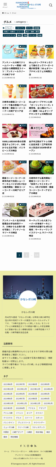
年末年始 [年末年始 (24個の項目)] (39, 432)
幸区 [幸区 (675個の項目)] (48, 432)
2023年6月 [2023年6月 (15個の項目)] (7, 384)
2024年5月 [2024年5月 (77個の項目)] (45, 393)
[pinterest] (31, 446)
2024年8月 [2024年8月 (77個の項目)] (32, 398)
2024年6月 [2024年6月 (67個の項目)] (7, 398)
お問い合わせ (34, 451)
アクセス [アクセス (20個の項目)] (31, 408)
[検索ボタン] (51, 5)
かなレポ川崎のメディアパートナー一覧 (28, 458)
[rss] (35, 446)
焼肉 (19, 35)
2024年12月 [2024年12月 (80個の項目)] (35, 403)
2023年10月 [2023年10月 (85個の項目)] (8, 389)
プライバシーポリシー (19, 451)
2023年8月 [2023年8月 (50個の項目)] (32, 384)
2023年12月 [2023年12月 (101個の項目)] (35, 389)
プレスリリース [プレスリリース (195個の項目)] (24, 422)
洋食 (25, 35)
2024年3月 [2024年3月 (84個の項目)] (20, 393)
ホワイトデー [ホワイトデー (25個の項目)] (39, 422)
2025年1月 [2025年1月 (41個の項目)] (48, 403)
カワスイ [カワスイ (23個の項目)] (39, 413)
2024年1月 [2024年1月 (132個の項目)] (48, 389)
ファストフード (9, 35)
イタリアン (20, 28)
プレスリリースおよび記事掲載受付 (28, 455)
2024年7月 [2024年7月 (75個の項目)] (20, 398)
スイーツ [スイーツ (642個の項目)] (28, 417)
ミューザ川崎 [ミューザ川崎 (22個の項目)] (8, 427)
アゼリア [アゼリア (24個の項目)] (42, 408)
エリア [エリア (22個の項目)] (29, 413)
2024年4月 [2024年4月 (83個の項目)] (32, 393)
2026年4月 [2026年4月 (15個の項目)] (20, 408)
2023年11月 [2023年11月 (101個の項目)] (22, 389)
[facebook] (21, 446)
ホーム (6, 451)
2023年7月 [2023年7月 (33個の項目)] (20, 384)
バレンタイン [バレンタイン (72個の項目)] (8, 422)
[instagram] (28, 446)
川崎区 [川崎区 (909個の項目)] (29, 432)
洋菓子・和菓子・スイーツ (13, 31)
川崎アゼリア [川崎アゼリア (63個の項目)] (17, 432)
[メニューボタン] (5, 5)
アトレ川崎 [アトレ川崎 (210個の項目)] (7, 413)
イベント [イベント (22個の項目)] (19, 413)
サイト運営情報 (46, 451)
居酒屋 (36, 28)
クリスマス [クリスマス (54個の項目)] (7, 417)
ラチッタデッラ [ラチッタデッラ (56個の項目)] (38, 427)
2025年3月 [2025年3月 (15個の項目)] (7, 408)
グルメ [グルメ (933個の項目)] (18, 417)
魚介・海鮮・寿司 (32, 31)
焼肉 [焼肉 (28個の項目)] (5, 436)
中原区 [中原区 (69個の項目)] (6, 432)
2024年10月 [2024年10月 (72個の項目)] (8, 403)
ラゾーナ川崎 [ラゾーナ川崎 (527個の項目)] (23, 427)
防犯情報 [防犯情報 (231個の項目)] (14, 436)
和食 (40, 35)
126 (37, 255)
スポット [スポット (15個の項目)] (39, 417)
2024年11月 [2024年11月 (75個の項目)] (22, 403)
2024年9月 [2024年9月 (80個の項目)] (45, 398)
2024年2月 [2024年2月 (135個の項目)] (7, 393)
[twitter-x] (24, 446)
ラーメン (32, 35)
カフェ (29, 28)
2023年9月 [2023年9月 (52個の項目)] (45, 384)
